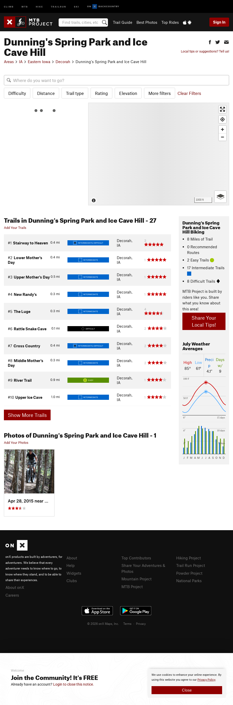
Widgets (73, 573)
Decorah (63, 61)
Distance (46, 93)
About (71, 558)
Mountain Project (136, 578)
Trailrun (58, 6)
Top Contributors (136, 558)
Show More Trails (27, 415)
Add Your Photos (16, 442)
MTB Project (132, 586)
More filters (159, 93)
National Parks (189, 580)
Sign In (219, 22)
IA (21, 61)
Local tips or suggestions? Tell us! (205, 51)
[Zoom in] (222, 129)
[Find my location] (222, 119)
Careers (12, 595)
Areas (9, 61)
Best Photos (146, 22)
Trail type (75, 93)
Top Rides (170, 22)
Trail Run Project (190, 565)
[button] (210, 41)
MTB (25, 6)
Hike (39, 6)
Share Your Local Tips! (203, 321)
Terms (127, 623)
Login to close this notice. (73, 684)
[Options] (220, 196)
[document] (187, 683)
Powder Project (189, 573)
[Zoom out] (222, 137)
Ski (76, 6)
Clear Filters (189, 93)
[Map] (158, 154)
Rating (101, 93)
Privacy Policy (206, 679)
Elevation (128, 93)
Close (187, 690)
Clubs (71, 580)
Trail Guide (122, 22)
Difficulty (17, 93)
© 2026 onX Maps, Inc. (103, 623)
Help (70, 565)
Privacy (141, 623)
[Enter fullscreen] (222, 109)
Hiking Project (188, 558)
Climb (9, 6)
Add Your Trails (15, 228)
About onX (14, 587)
